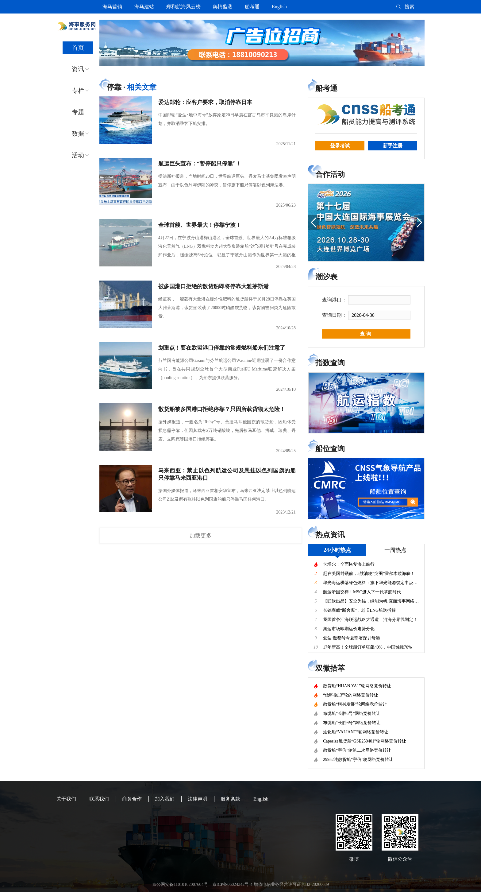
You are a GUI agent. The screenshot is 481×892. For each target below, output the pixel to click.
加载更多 (201, 536)
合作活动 (330, 174)
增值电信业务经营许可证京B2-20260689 (291, 884)
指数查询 (330, 363)
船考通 (252, 6)
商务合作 (132, 798)
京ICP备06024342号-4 (232, 884)
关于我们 (66, 798)
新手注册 (392, 145)
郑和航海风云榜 (183, 6)
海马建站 (144, 6)
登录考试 (340, 145)
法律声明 (197, 798)
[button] (313, 222)
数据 (78, 133)
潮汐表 (326, 277)
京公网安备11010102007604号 (180, 884)
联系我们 (99, 798)
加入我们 (165, 798)
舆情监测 (223, 6)
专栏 (78, 90)
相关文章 (141, 87)
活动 (78, 155)
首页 (78, 47)
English (279, 6)
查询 (366, 333)
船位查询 (330, 449)
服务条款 (230, 798)
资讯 (78, 69)
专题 (78, 112)
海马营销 (112, 6)
